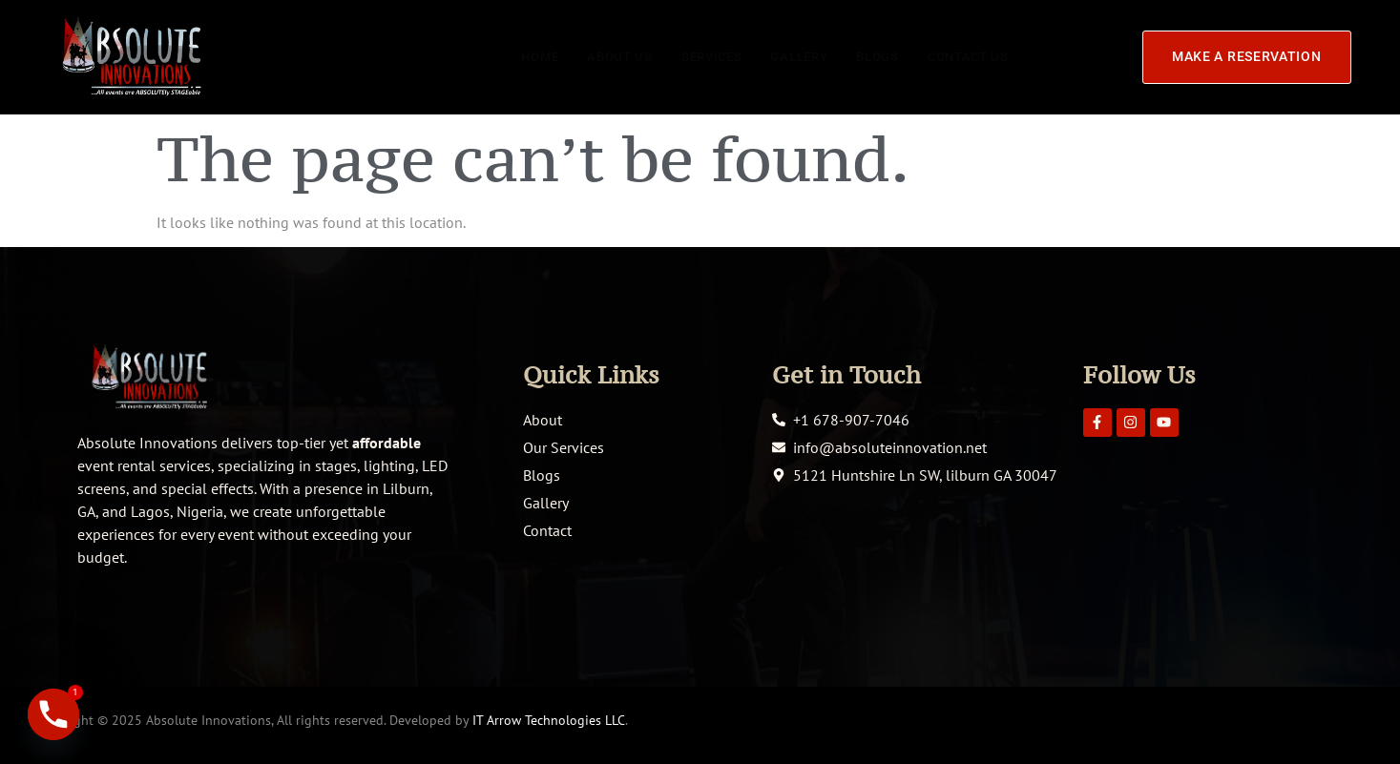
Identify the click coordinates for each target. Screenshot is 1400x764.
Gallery (786, 57)
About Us (598, 57)
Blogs (869, 57)
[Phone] (53, 714)
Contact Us (965, 57)
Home (514, 57)
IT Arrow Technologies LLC (548, 720)
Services (694, 57)
